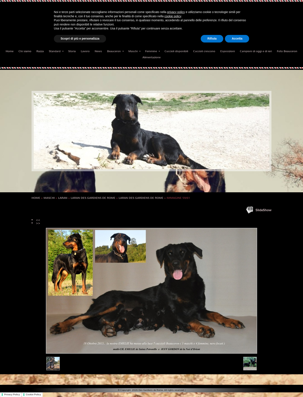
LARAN (62, 198)
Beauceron (115, 51)
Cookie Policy (33, 394)
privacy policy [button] (176, 12)
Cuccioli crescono (204, 51)
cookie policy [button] (172, 16)
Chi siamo (25, 51)
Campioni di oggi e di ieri (256, 51)
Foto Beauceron (287, 51)
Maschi (134, 51)
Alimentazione (151, 57)
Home (9, 51)
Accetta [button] (237, 38)
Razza (40, 51)
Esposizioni (227, 51)
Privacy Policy (12, 394)
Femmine (152, 51)
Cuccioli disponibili (176, 51)
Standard (56, 51)
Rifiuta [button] (212, 38)
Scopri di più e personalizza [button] (80, 38)
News (98, 51)
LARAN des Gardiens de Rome (93, 198)
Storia (72, 51)
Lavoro (85, 51)
